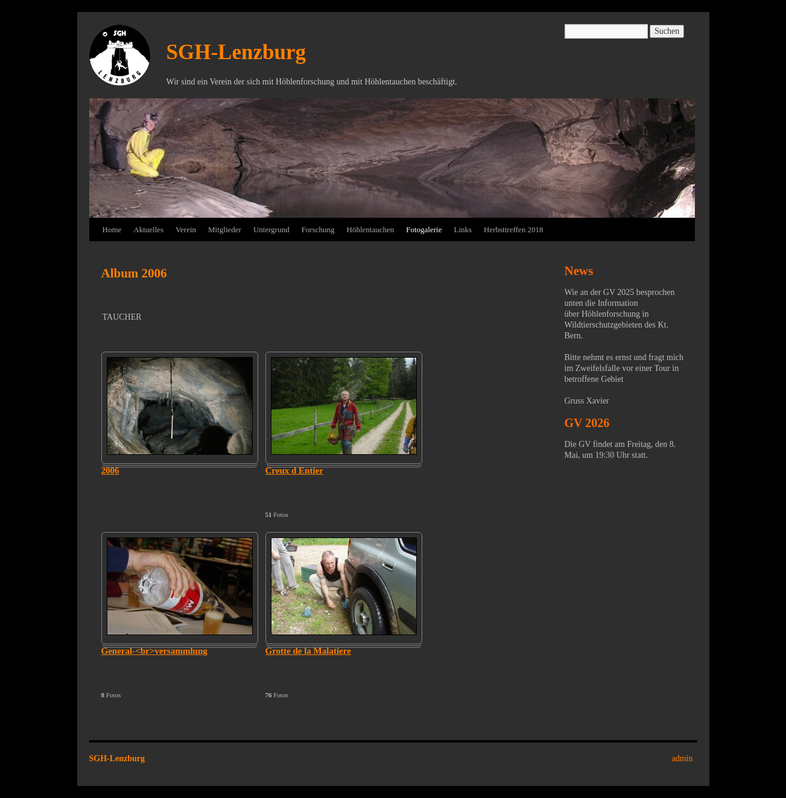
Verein (186, 229)
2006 (110, 470)
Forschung (318, 229)
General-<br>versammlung (154, 651)
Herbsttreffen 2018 (513, 229)
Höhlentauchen (371, 229)
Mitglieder (224, 229)
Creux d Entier (294, 470)
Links (463, 229)
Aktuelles (148, 229)
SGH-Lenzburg (236, 52)
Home (112, 229)
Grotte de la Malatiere (308, 651)
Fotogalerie (424, 229)
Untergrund (271, 229)
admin (682, 758)
